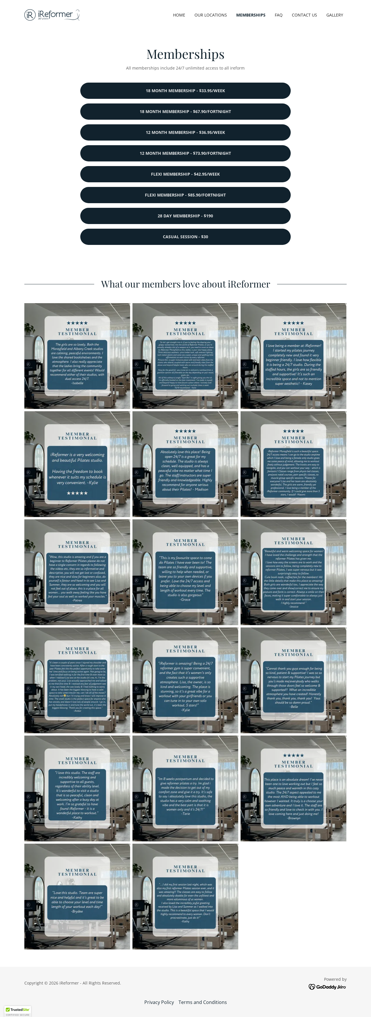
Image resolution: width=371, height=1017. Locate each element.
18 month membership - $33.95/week (185, 90)
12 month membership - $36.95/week (185, 132)
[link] (52, 14)
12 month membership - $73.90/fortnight (185, 153)
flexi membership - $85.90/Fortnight (185, 195)
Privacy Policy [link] (159, 1002)
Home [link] (179, 15)
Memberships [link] (250, 15)
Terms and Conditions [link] (203, 1002)
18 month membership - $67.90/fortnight (185, 111)
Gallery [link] (334, 15)
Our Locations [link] (210, 15)
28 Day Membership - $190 (185, 216)
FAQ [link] (279, 15)
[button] (17, 1011)
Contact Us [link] (304, 15)
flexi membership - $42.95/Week (185, 174)
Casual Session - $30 (185, 236)
